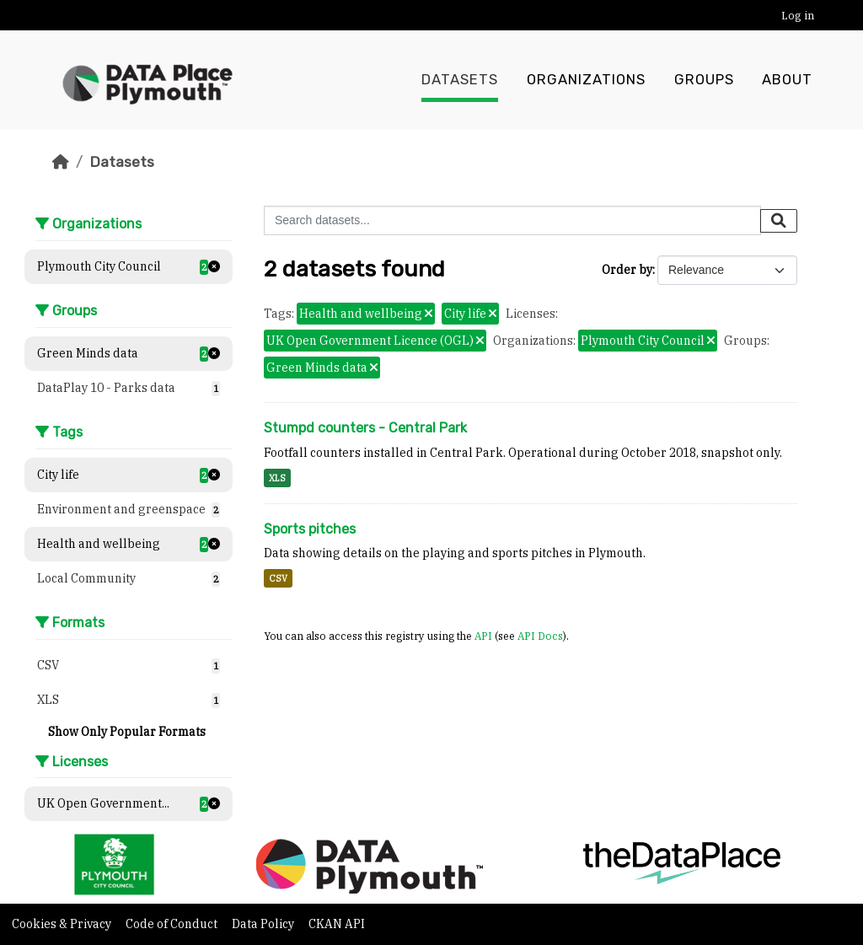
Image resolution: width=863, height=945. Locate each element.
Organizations (586, 80)
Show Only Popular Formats (127, 731)
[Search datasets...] (512, 220)
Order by (627, 269)
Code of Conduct (173, 924)
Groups (704, 80)
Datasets (459, 80)
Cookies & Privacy (63, 924)
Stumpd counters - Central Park (365, 428)
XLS (277, 478)
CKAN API (336, 924)
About (787, 80)
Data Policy (264, 924)
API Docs (540, 635)
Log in (797, 15)
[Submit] (778, 221)
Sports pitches (310, 529)
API (483, 635)
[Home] (60, 161)
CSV (278, 578)
